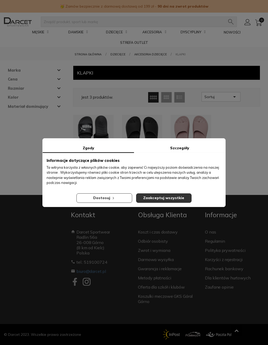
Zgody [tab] (88, 148)
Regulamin (215, 241)
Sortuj (220, 97)
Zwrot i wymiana (154, 250)
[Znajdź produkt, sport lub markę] (134, 22)
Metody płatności (154, 277)
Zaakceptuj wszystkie (163, 197)
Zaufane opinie (219, 287)
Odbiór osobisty (153, 241)
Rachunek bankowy (224, 268)
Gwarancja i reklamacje (160, 268)
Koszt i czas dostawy (158, 232)
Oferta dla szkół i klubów (161, 287)
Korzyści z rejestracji (224, 259)
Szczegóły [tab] (179, 148)
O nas (210, 232)
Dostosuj (104, 197)
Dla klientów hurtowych (228, 277)
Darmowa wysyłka (156, 259)
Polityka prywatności (225, 250)
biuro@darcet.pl (91, 271)
